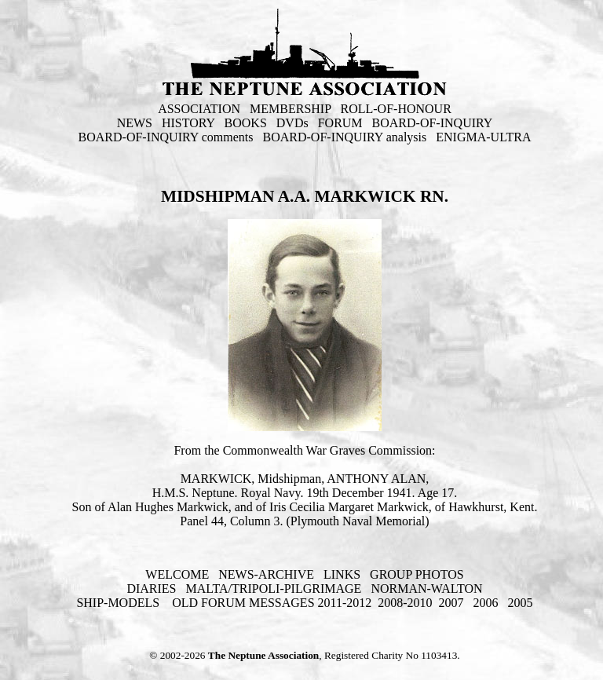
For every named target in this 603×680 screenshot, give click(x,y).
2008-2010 (405, 602)
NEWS (134, 123)
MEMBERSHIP (290, 108)
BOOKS (246, 123)
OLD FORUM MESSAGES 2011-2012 (271, 602)
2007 (451, 602)
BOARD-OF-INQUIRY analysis (345, 137)
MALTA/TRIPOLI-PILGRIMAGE (273, 588)
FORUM (340, 123)
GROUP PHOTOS (417, 574)
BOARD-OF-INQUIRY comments (166, 137)
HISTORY (188, 123)
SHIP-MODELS (119, 602)
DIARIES (151, 588)
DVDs (292, 123)
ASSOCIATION (199, 108)
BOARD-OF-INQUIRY (432, 123)
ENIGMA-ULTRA (483, 137)
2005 (520, 602)
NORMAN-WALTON (426, 588)
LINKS (341, 574)
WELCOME (177, 574)
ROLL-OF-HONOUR (396, 108)
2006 (486, 602)
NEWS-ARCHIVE (266, 574)
